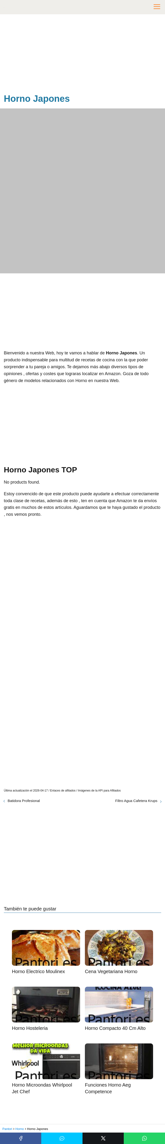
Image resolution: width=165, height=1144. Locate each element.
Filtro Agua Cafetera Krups (136, 801)
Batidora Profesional (24, 801)
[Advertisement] (82, 54)
